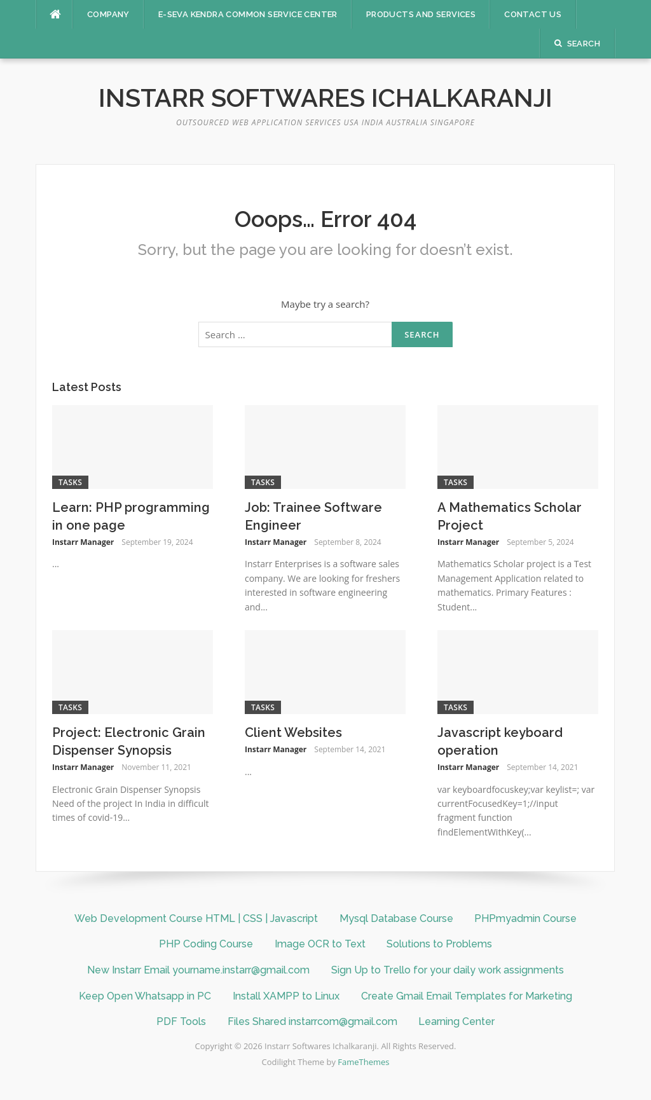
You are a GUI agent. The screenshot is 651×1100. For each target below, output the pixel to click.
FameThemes (363, 1062)
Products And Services (421, 14)
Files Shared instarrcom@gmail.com (312, 1021)
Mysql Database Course (396, 918)
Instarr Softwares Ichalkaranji (325, 98)
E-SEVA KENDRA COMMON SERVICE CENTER (248, 14)
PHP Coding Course (206, 944)
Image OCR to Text (320, 944)
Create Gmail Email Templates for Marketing (466, 996)
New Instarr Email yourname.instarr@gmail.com (198, 970)
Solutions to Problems (439, 944)
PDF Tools (181, 1021)
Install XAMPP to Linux (286, 996)
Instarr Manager (83, 542)
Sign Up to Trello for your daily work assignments (447, 970)
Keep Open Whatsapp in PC (145, 996)
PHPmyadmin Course (525, 918)
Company (108, 14)
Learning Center (456, 1021)
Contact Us (532, 14)
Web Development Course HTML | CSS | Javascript (196, 918)
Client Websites (293, 732)
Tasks (70, 482)
